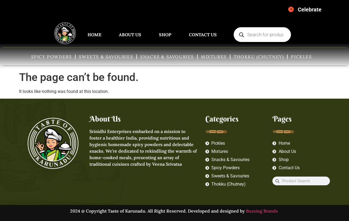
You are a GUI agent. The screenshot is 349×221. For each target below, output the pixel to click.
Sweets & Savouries (106, 56)
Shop (165, 34)
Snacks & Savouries (167, 56)
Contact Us (203, 34)
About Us (130, 34)
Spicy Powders (51, 56)
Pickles (301, 56)
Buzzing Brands (262, 211)
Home (94, 34)
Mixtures (214, 56)
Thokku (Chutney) (259, 56)
